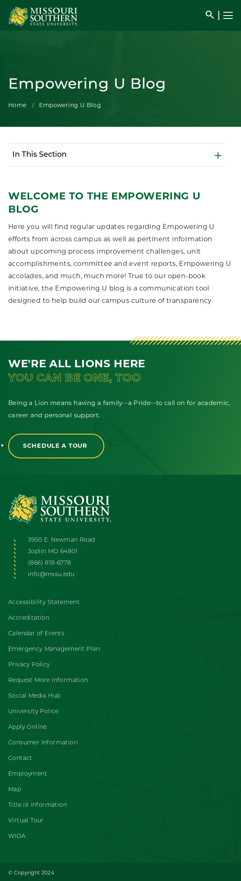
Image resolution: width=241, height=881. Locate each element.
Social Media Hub (34, 696)
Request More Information (48, 680)
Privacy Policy (29, 665)
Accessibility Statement (44, 603)
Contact (20, 758)
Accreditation (28, 618)
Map (14, 790)
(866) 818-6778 (49, 563)
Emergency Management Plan (54, 649)
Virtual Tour (26, 821)
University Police (33, 712)
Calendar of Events (36, 634)
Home (17, 105)
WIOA (17, 836)
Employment (27, 774)
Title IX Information (37, 805)
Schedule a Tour (56, 445)
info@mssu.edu (51, 575)
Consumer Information (43, 743)
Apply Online (27, 727)
